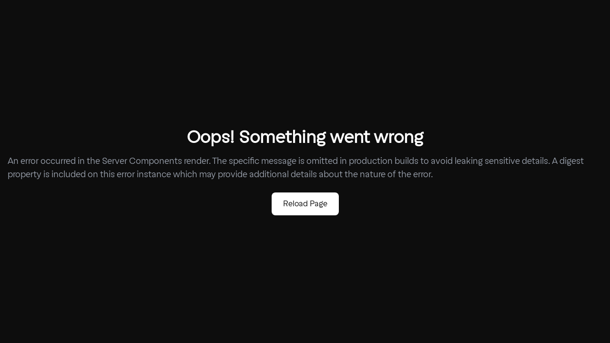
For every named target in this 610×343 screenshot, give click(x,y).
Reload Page (305, 203)
